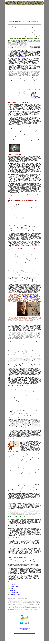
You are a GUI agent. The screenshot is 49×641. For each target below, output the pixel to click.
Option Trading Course (13, 586)
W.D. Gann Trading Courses (14, 584)
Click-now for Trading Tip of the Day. (19, 56)
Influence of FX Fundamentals (15, 592)
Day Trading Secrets (13, 590)
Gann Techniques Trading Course (29, 296)
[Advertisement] (24, 13)
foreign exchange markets (17, 226)
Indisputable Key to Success (14, 594)
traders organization (12, 35)
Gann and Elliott (12, 588)
